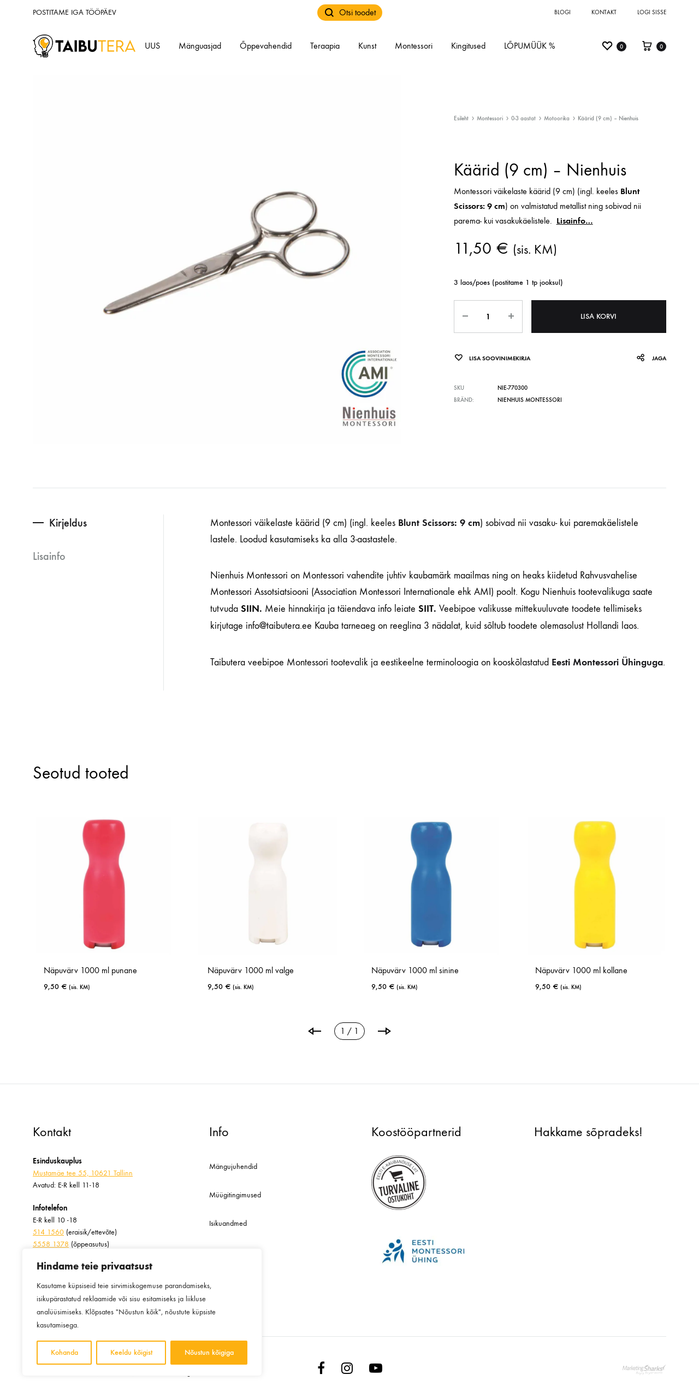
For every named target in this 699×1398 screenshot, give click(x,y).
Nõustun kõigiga (209, 1352)
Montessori (414, 45)
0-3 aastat (523, 118)
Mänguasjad (200, 45)
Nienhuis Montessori (529, 399)
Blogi (562, 12)
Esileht (461, 118)
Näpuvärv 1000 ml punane (90, 970)
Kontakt (604, 12)
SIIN (250, 609)
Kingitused (468, 45)
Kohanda (64, 1352)
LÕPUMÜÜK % (529, 45)
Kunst (367, 45)
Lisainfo (49, 556)
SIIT (425, 609)
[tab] (98, 522)
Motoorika (557, 118)
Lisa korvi (598, 316)
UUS (152, 45)
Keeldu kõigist (131, 1352)
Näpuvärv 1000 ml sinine (415, 970)
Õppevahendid (266, 45)
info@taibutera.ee (279, 625)
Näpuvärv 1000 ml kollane (581, 970)
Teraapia (325, 45)
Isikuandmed (228, 1223)
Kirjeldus (68, 522)
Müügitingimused (235, 1195)
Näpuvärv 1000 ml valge (251, 970)
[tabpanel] (104, 907)
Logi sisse (651, 12)
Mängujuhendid (233, 1166)
